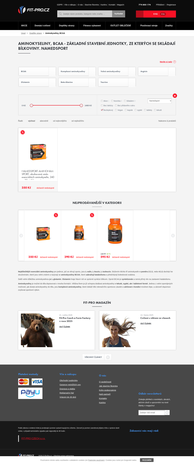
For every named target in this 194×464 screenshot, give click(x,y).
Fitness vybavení (92, 26)
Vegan (120, 112)
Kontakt (112, 5)
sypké (139, 112)
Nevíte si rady (166, 62)
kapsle (130, 112)
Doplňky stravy (66, 26)
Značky (169, 26)
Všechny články (94, 358)
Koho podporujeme (107, 392)
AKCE (24, 26)
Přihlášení (160, 5)
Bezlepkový (108, 112)
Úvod (23, 33)
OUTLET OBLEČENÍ (120, 26)
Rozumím (146, 460)
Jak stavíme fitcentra (108, 388)
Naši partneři (104, 396)
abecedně (44, 122)
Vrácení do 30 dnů (68, 399)
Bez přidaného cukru (126, 107)
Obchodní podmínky (69, 382)
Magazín (120, 5)
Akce (106, 102)
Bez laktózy (108, 107)
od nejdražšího (78, 122)
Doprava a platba (67, 390)
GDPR (59, 5)
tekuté (159, 112)
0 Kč (159, 14)
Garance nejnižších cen (70, 386)
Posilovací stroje (149, 26)
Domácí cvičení (42, 26)
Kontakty (103, 400)
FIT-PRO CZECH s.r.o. (33, 440)
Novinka (118, 102)
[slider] (31, 106)
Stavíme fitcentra (92, 5)
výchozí (31, 122)
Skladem (131, 102)
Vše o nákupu (70, 5)
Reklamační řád (67, 394)
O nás (80, 5)
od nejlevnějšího (60, 122)
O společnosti (105, 383)
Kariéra (104, 5)
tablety (149, 112)
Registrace (171, 5)
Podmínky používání (96, 460)
